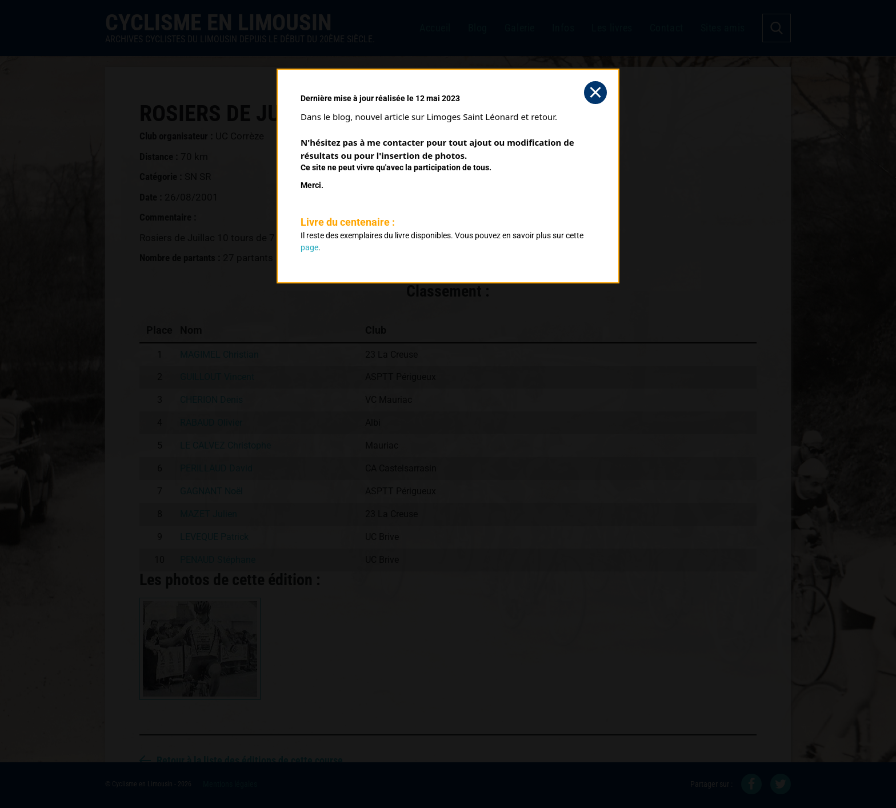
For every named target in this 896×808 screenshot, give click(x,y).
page (309, 247)
